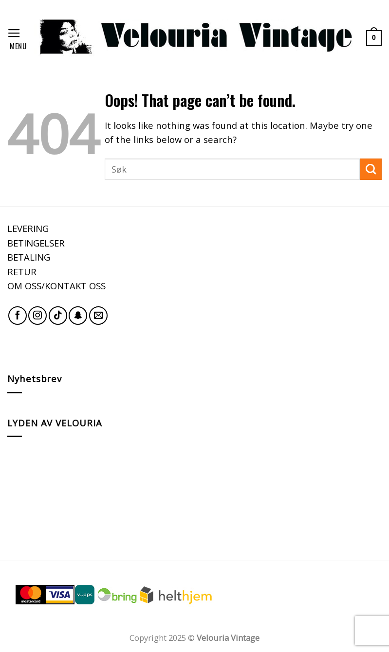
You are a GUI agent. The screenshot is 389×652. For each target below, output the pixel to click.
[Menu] (17, 37)
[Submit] (371, 169)
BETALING (28, 257)
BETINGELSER (36, 243)
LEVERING (28, 228)
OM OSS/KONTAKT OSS (56, 286)
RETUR (22, 271)
